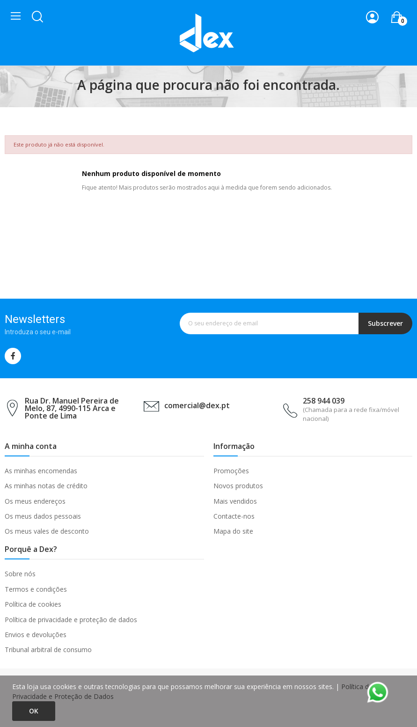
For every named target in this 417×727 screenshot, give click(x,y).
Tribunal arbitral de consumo (48, 649)
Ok (33, 710)
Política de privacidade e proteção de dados (71, 619)
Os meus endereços (35, 501)
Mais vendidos (235, 501)
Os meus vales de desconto (47, 531)
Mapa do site (233, 531)
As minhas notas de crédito (46, 485)
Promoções (231, 470)
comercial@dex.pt (197, 405)
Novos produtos (238, 485)
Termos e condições (36, 589)
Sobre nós (20, 573)
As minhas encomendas (41, 470)
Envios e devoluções (35, 634)
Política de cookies (33, 604)
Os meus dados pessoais (43, 516)
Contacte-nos (234, 516)
